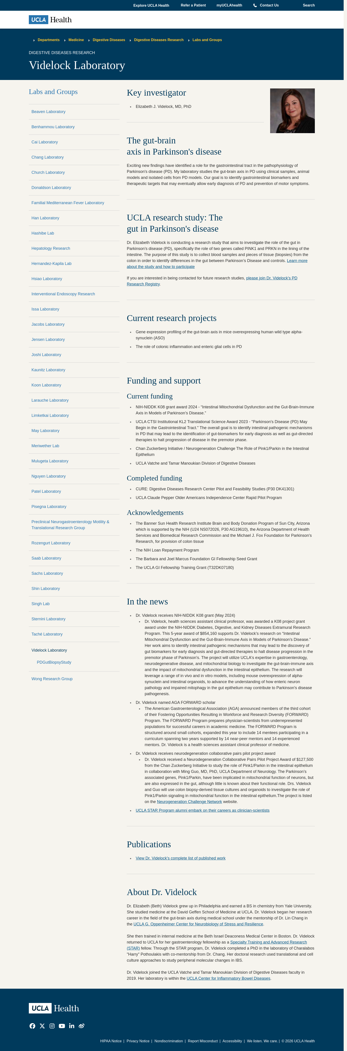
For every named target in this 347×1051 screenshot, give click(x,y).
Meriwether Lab (45, 446)
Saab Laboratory (46, 558)
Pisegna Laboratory (49, 506)
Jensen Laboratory (48, 339)
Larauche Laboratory (50, 400)
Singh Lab (41, 604)
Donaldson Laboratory (51, 187)
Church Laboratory (48, 172)
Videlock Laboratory (49, 650)
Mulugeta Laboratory (50, 461)
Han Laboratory (45, 218)
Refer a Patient (193, 5)
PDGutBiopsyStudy (54, 662)
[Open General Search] (307, 5)
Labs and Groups (207, 40)
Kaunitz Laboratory (48, 370)
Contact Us (269, 5)
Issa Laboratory (45, 309)
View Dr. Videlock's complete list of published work (180, 858)
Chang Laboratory (48, 157)
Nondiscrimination (168, 1041)
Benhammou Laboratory (53, 127)
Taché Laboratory (47, 634)
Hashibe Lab (43, 233)
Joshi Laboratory (46, 354)
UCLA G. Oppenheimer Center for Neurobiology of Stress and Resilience (198, 924)
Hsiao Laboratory (47, 279)
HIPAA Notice (111, 1041)
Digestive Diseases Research (158, 40)
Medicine (76, 40)
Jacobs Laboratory (48, 324)
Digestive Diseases (109, 40)
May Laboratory (45, 430)
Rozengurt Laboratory (51, 543)
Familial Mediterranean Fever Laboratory (68, 203)
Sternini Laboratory (48, 619)
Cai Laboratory (45, 142)
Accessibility (232, 1041)
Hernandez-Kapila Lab (52, 263)
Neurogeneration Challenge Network (189, 801)
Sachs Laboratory (47, 573)
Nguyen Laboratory (49, 476)
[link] (32, 1026)
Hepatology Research (51, 248)
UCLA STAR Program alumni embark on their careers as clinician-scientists (202, 810)
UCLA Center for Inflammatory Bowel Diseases (228, 978)
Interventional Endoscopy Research (63, 294)
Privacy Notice (138, 1041)
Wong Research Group (52, 679)
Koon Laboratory (46, 385)
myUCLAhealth (229, 5)
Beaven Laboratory (48, 111)
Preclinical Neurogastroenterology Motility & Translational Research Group (70, 525)
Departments (49, 40)
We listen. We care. (262, 1041)
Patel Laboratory (46, 491)
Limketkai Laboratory (50, 415)
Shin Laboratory (46, 588)
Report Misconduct (203, 1041)
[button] (151, 5)
